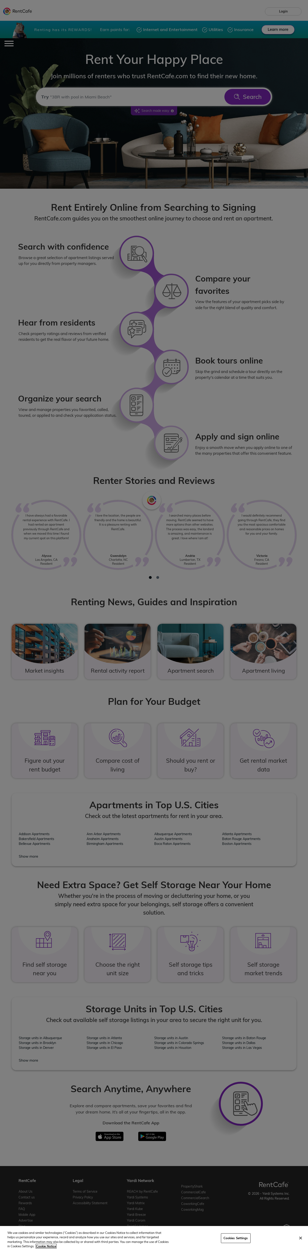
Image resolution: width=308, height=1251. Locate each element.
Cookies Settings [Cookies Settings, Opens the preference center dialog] (235, 1238)
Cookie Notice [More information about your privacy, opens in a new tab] (46, 1246)
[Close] (300, 1238)
